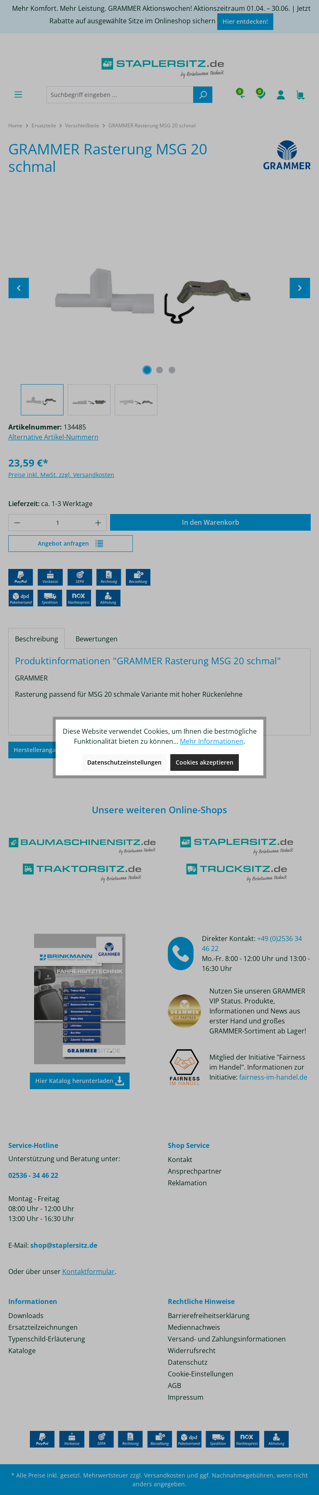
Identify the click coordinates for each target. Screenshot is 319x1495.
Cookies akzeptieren (204, 762)
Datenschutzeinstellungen (124, 762)
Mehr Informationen (211, 741)
